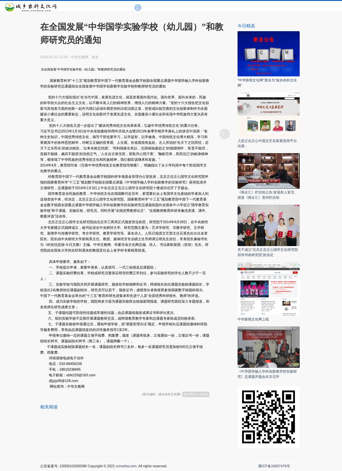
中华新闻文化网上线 (253, 319)
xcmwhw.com (126, 466)
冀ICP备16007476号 (274, 466)
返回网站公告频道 (196, 394)
